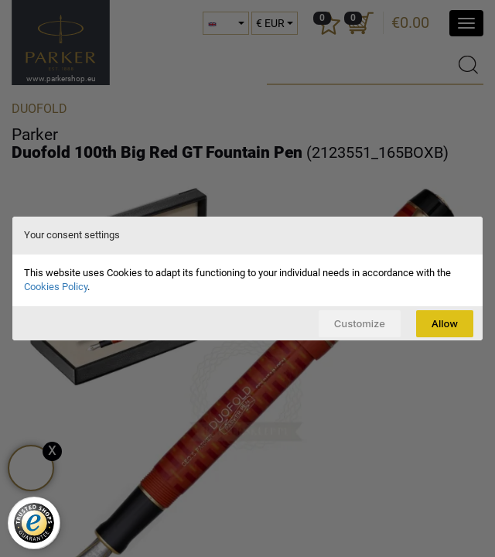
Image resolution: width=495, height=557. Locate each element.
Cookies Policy (55, 286)
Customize (359, 323)
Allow (445, 323)
